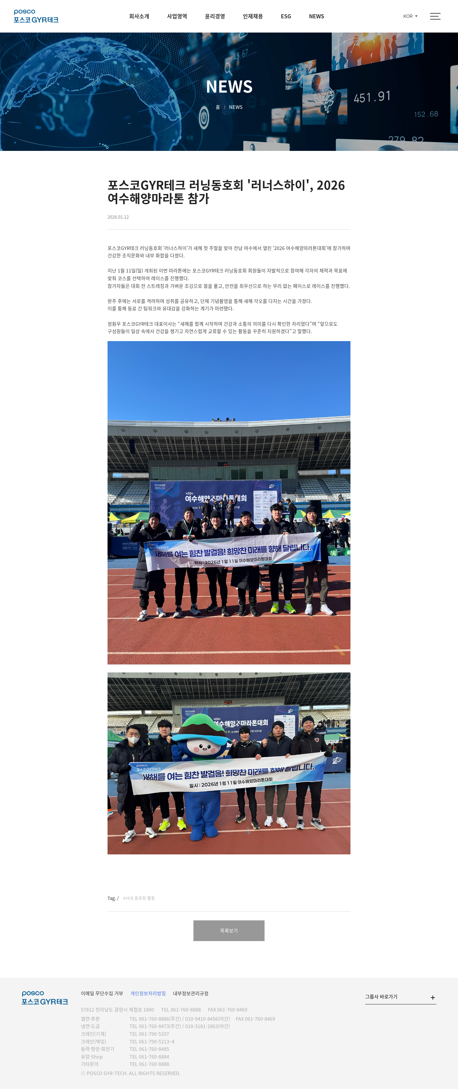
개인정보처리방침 (148, 993)
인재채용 (253, 16)
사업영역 (177, 16)
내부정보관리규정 (191, 993)
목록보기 (229, 930)
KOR (408, 16)
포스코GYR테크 (36, 16)
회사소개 (139, 16)
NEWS (316, 16)
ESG (286, 16)
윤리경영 (215, 16)
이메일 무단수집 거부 (102, 993)
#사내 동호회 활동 (139, 898)
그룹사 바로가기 (381, 996)
